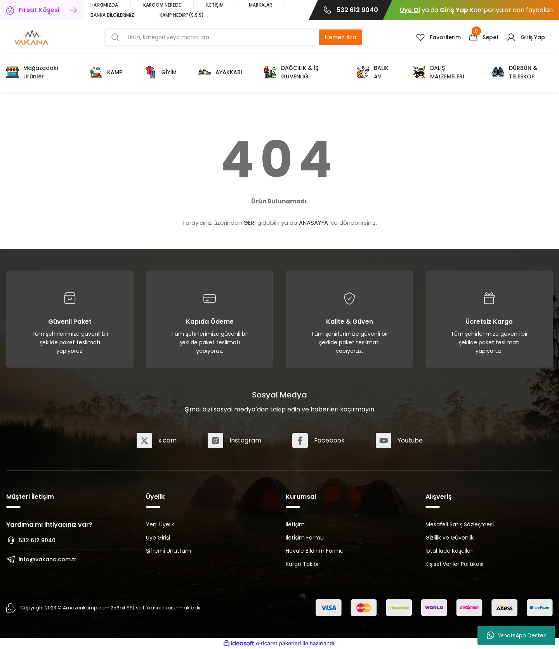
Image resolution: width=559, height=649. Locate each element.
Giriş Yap (454, 9)
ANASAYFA (313, 223)
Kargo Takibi (302, 564)
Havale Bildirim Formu (315, 551)
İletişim (295, 524)
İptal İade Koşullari (449, 551)
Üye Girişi (158, 537)
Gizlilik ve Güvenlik (449, 537)
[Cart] (484, 37)
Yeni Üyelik (160, 524)
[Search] (234, 37)
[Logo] (31, 36)
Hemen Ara (340, 37)
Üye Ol (410, 9)
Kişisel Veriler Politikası (454, 564)
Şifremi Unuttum (168, 551)
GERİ (249, 223)
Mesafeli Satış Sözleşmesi (459, 524)
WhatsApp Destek (516, 635)
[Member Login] (526, 37)
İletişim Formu (305, 537)
